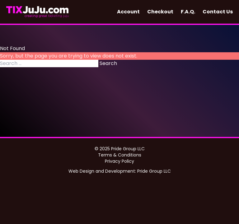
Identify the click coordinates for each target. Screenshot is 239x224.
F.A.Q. (188, 11)
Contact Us (218, 11)
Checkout (160, 11)
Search (108, 63)
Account (128, 11)
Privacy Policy (119, 161)
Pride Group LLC (154, 171)
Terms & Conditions (119, 155)
